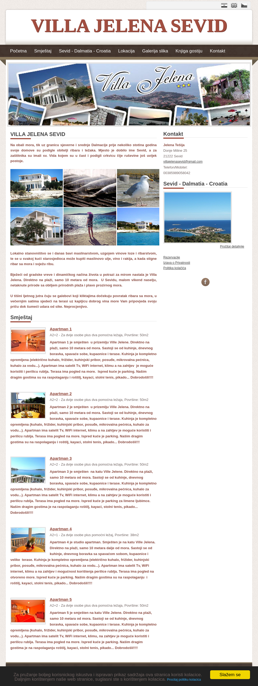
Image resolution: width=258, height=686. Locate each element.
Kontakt (217, 50)
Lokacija (126, 50)
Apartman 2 (61, 393)
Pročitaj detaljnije (232, 246)
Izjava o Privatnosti (176, 263)
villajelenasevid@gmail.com (183, 161)
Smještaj (42, 50)
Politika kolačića (174, 268)
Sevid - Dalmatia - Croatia (85, 50)
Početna (18, 50)
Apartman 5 (61, 599)
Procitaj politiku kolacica (184, 679)
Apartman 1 (61, 329)
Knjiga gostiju (189, 50)
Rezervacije (171, 257)
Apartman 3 (61, 458)
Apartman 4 (61, 529)
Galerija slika (155, 50)
